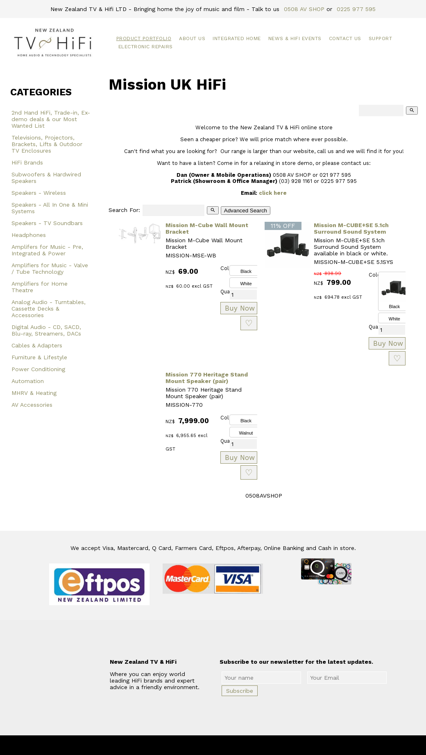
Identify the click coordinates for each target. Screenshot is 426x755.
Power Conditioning (38, 369)
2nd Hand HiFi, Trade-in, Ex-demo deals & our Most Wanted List (50, 119)
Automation (27, 381)
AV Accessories (31, 404)
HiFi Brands (27, 162)
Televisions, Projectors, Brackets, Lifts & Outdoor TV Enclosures (46, 144)
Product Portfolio (144, 38)
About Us (192, 38)
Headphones (28, 235)
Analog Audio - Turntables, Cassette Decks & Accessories (48, 308)
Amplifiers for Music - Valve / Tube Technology (49, 268)
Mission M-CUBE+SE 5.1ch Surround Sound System (351, 228)
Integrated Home (237, 38)
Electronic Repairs (145, 47)
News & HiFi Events (295, 38)
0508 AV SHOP (304, 9)
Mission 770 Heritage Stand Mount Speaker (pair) (206, 377)
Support (380, 38)
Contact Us (345, 38)
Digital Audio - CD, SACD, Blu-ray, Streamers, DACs (46, 330)
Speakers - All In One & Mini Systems (49, 207)
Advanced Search (245, 210)
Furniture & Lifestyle (39, 357)
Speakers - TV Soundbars (47, 223)
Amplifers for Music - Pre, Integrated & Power (47, 250)
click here (273, 193)
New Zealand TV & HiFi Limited (235, 745)
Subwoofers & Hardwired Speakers (46, 177)
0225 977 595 (356, 9)
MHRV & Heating (34, 393)
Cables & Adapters (36, 345)
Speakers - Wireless (38, 192)
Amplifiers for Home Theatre (39, 286)
